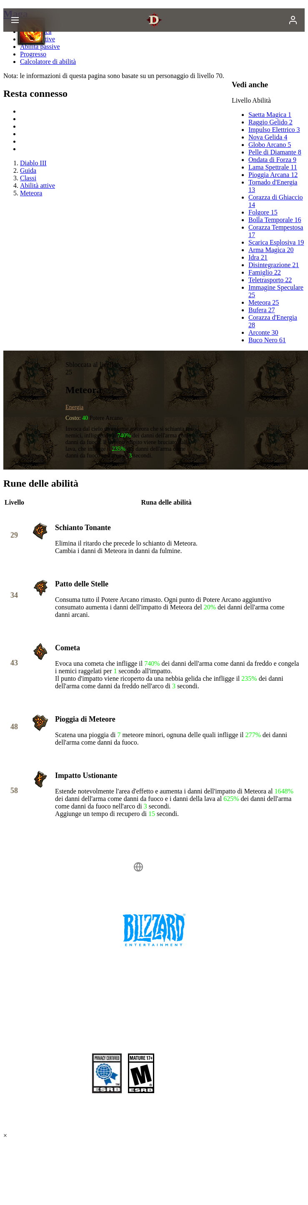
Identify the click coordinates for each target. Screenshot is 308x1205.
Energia (74, 407)
